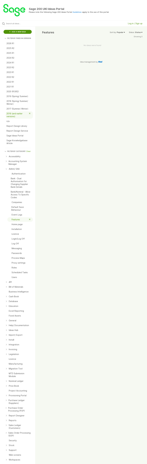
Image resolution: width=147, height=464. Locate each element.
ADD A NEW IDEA (17, 32)
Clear (28, 151)
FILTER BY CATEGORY (15, 151)
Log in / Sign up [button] (135, 23)
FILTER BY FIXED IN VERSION (18, 38)
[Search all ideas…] (19, 23)
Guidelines (77, 12)
